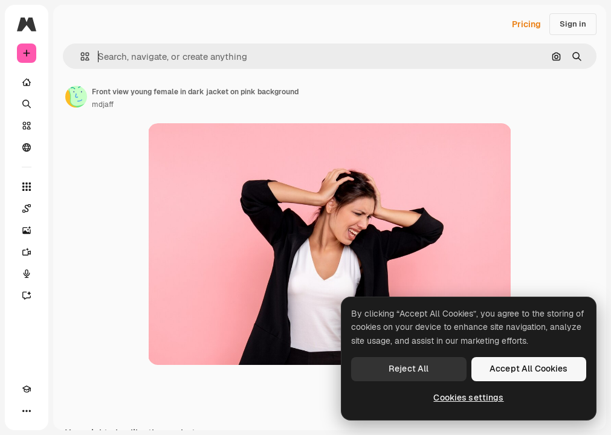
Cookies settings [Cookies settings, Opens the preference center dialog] (468, 397)
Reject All (408, 368)
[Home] (26, 82)
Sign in (573, 24)
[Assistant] (26, 295)
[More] (26, 410)
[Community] (26, 147)
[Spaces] (26, 208)
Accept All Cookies (529, 368)
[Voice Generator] (26, 273)
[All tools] (26, 186)
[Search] (26, 104)
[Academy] (26, 389)
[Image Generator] (26, 230)
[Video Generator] (26, 252)
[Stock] (26, 125)
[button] (80, 56)
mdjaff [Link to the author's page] (103, 104)
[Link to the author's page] (76, 97)
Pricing (526, 24)
